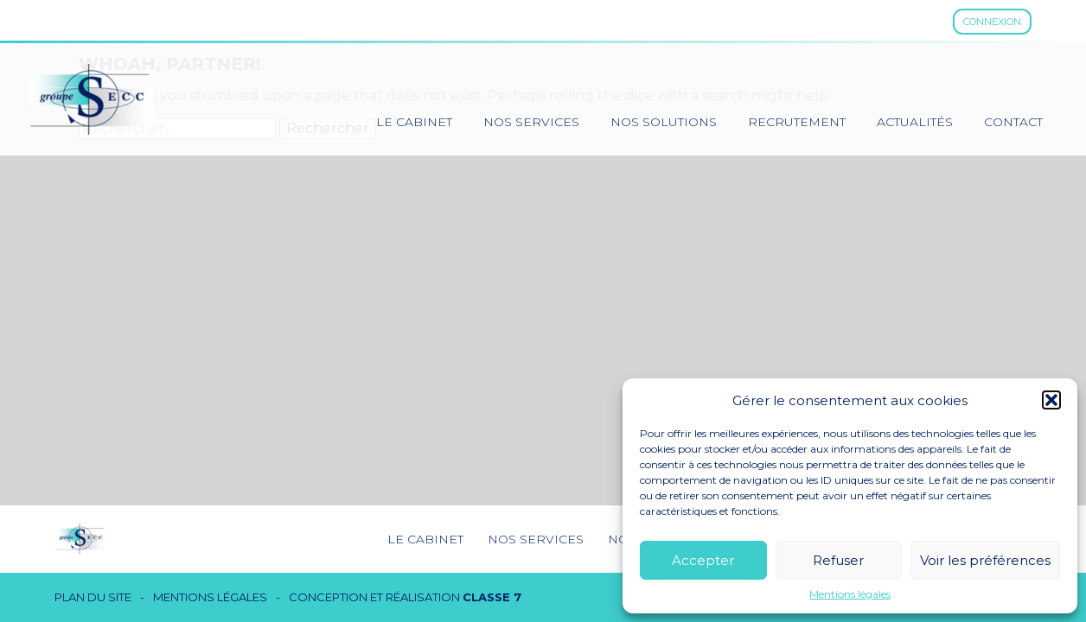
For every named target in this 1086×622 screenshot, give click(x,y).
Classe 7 (492, 597)
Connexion (992, 22)
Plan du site (92, 597)
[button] (1051, 400)
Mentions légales (850, 594)
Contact (1013, 122)
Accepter (703, 560)
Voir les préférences (985, 560)
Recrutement (797, 122)
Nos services (531, 122)
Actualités (915, 122)
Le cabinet (414, 122)
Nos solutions (663, 122)
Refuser (838, 560)
